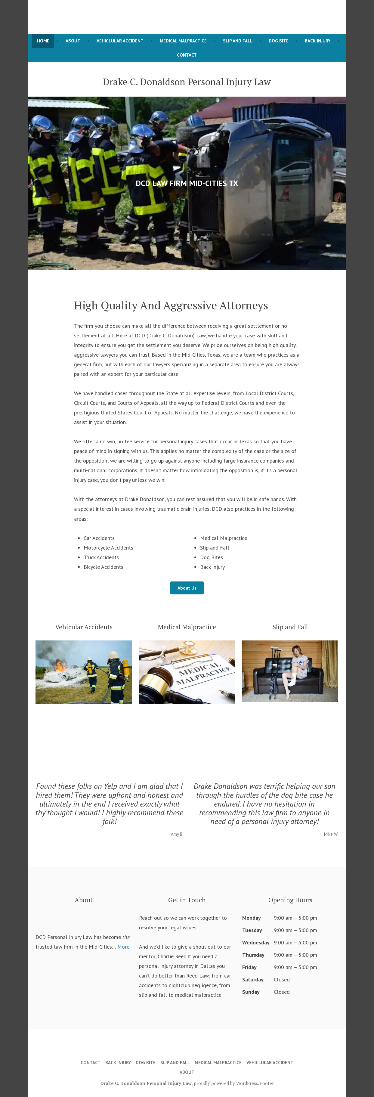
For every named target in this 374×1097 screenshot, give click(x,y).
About (73, 41)
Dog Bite (279, 41)
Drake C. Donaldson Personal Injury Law (146, 1083)
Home (43, 41)
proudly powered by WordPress (226, 1083)
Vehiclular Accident (120, 41)
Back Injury (317, 41)
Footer (267, 1083)
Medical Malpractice (183, 41)
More (123, 946)
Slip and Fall (237, 41)
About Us (187, 588)
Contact (187, 55)
